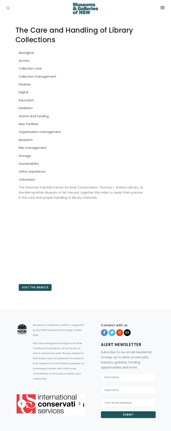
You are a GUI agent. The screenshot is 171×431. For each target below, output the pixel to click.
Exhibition (26, 108)
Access (24, 61)
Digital (23, 92)
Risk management (33, 148)
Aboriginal (26, 53)
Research (26, 140)
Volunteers (27, 179)
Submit (128, 414)
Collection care (30, 68)
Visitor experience (32, 171)
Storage (25, 156)
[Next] (79, 403)
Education (26, 100)
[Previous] (22, 403)
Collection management (37, 76)
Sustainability (29, 164)
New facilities (28, 124)
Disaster (25, 84)
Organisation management (40, 132)
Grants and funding (34, 116)
